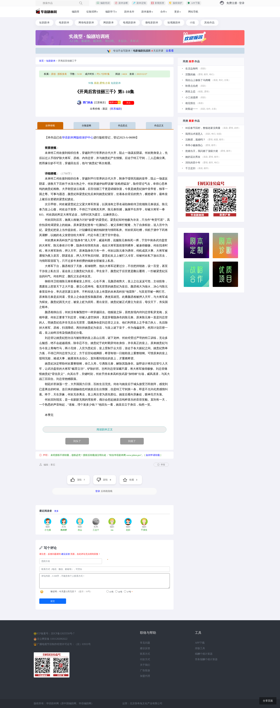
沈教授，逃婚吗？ (195, 139)
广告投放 (145, 670)
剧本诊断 (121, 3)
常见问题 (145, 642)
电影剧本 (64, 22)
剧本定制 (139, 3)
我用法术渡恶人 (194, 133)
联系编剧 (116, 108)
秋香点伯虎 (191, 85)
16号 (118, 591)
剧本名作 (129, 11)
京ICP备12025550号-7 (62, 633)
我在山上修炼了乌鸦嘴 (197, 80)
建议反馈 (65, 554)
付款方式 (145, 659)
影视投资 (157, 3)
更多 (56, 511)
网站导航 (193, 11)
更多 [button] (176, 11)
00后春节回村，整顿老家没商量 (202, 127)
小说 (192, 22)
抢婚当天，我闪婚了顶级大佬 (201, 150)
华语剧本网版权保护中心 (77, 137)
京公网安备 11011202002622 (52, 638)
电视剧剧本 (129, 22)
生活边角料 (191, 68)
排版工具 (200, 648)
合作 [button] (162, 11)
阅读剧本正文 (105, 429)
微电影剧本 (151, 22)
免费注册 (231, 3)
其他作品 (209, 22)
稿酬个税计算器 (203, 654)
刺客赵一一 (191, 108)
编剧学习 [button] (110, 11)
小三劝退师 (191, 97)
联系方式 (145, 654)
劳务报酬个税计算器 (206, 659)
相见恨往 (190, 103)
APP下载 (194, 3)
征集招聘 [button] (91, 11)
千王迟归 (190, 167)
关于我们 (145, 665)
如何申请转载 (153, 455)
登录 (241, 3)
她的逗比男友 (192, 156)
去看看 (170, 50)
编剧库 (75, 11)
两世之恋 (190, 91)
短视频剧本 (174, 22)
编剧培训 (103, 3)
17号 (127, 591)
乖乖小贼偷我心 (194, 144)
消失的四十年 (192, 162)
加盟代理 (145, 676)
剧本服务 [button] (146, 11)
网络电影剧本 (86, 22)
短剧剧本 (44, 22)
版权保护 (175, 3)
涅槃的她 (190, 74)
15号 (110, 591)
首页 (41, 60)
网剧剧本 (108, 22)
